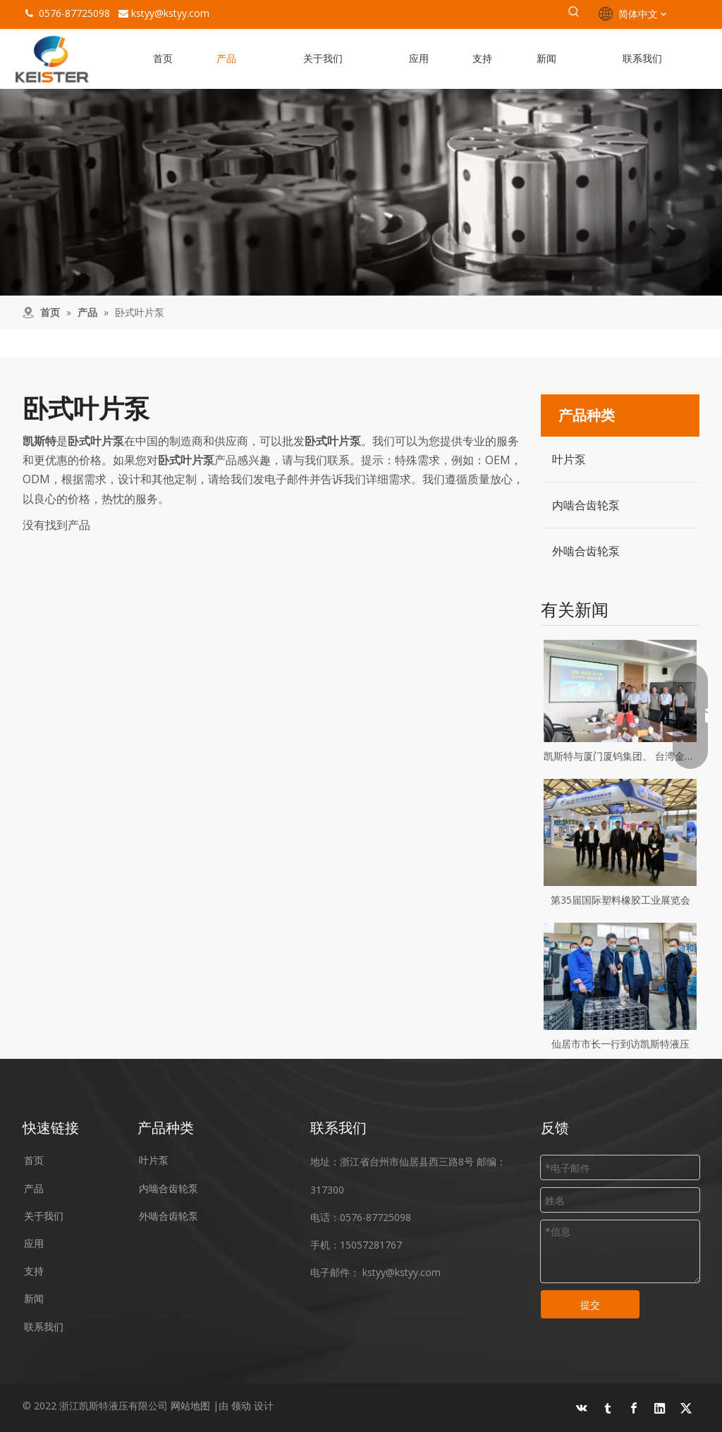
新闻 (34, 1298)
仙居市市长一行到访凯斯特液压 (620, 1043)
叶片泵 (569, 459)
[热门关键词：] (574, 14)
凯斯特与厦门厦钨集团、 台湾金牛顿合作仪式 (620, 756)
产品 (34, 1188)
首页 (34, 1160)
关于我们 (43, 1215)
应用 (34, 1243)
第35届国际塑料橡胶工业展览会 (620, 899)
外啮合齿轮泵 (586, 551)
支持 (34, 1271)
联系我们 (43, 1326)
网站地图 (190, 1405)
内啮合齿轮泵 (586, 505)
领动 (241, 1405)
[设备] (361, 192)
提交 (590, 1304)
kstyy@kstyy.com (170, 13)
